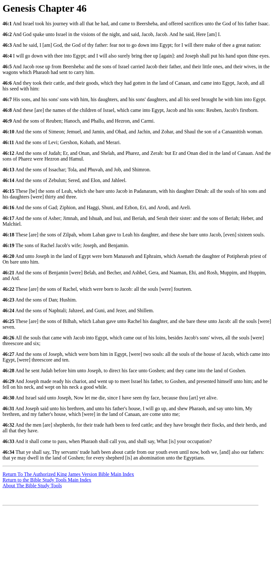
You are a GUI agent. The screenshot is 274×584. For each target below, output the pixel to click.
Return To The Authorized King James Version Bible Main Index (68, 474)
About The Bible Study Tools (32, 485)
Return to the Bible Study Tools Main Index (47, 480)
